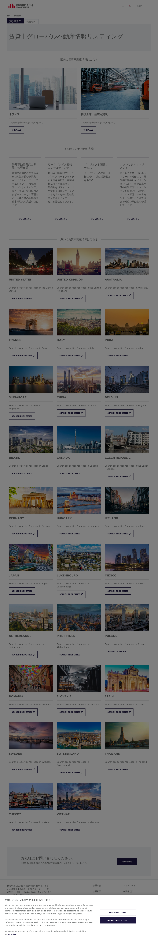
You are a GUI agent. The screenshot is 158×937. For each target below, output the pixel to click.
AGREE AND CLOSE (117, 920)
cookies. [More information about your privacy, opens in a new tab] (12, 934)
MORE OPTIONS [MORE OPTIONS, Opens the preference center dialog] (117, 912)
